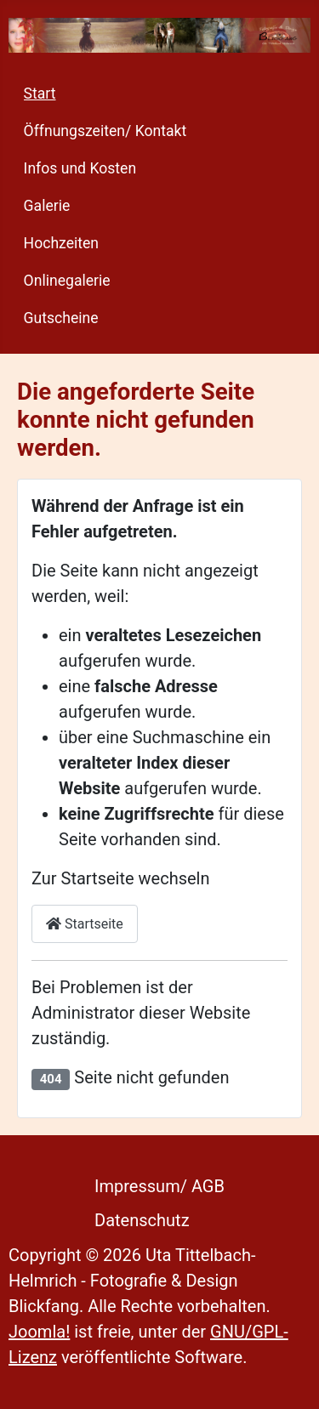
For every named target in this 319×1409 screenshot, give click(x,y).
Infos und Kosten (80, 168)
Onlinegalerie (67, 280)
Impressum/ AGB (159, 1186)
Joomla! (39, 1331)
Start (40, 93)
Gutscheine (61, 318)
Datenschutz (142, 1220)
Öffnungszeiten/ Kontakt (105, 130)
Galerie (47, 205)
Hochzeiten (61, 243)
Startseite (84, 924)
